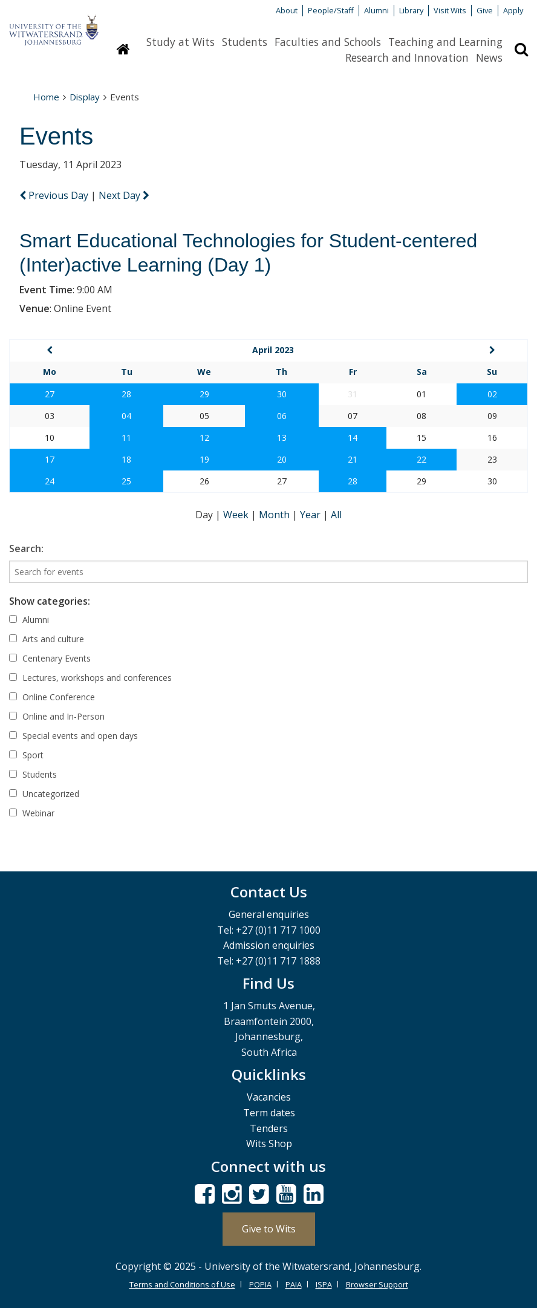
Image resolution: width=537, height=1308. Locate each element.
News (489, 57)
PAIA (293, 1284)
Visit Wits (450, 10)
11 (126, 437)
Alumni (376, 10)
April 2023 (273, 350)
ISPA (324, 1284)
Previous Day (55, 195)
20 (282, 459)
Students (244, 41)
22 (421, 459)
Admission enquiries (268, 945)
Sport (26, 755)
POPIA (260, 1284)
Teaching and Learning (445, 41)
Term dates (269, 1112)
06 (282, 415)
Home (46, 97)
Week (237, 514)
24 (49, 481)
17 (49, 459)
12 (204, 437)
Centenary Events (50, 658)
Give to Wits (269, 1228)
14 (352, 437)
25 (126, 481)
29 (204, 394)
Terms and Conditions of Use (182, 1284)
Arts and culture (46, 639)
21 (352, 459)
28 (126, 394)
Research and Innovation (407, 57)
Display (85, 97)
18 (126, 459)
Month (275, 514)
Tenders (269, 1128)
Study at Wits (180, 41)
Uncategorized (44, 793)
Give (485, 10)
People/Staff (331, 10)
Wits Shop (269, 1143)
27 (49, 394)
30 (282, 394)
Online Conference (52, 697)
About (287, 10)
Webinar (31, 813)
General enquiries (269, 914)
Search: (26, 548)
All (336, 514)
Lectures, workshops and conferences (90, 677)
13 (282, 437)
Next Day (124, 195)
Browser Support (377, 1284)
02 (492, 394)
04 (126, 415)
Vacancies (269, 1097)
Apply (513, 10)
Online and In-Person (57, 716)
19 (204, 459)
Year (311, 514)
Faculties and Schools (328, 41)
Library (411, 10)
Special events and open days (73, 735)
